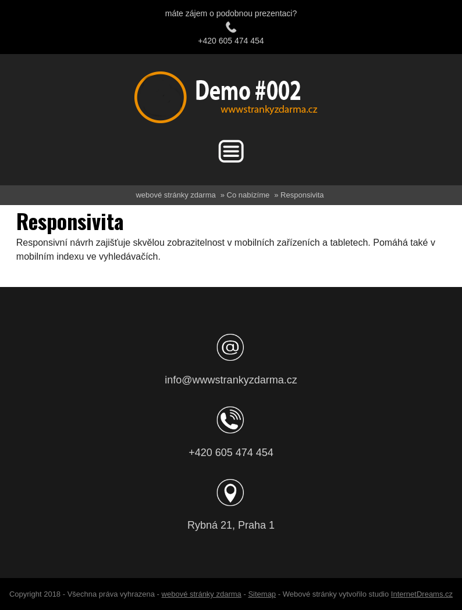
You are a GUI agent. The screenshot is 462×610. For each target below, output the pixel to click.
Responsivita (302, 195)
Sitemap (262, 594)
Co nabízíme (248, 195)
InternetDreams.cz (422, 594)
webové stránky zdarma (175, 195)
